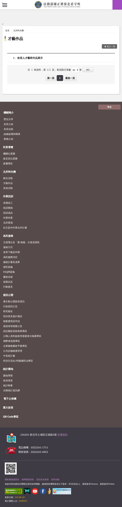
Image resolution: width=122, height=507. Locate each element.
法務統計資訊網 (11, 390)
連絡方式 (8, 247)
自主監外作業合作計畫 (15, 227)
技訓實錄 (8, 207)
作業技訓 (8, 196)
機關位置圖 (9, 153)
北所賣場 (8, 222)
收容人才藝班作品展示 (30, 58)
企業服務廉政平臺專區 (15, 345)
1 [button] (60, 78)
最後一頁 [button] (70, 78)
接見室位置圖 (10, 158)
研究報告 (8, 311)
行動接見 (8, 286)
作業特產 (8, 217)
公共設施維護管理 (12, 350)
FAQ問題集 (9, 271)
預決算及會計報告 (12, 316)
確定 (88, 70)
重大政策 (8, 407)
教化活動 (8, 178)
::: (2, 2)
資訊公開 (8, 294)
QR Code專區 (10, 416)
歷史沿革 (8, 119)
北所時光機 (18, 30)
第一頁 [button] (50, 78)
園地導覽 (8, 375)
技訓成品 (8, 212)
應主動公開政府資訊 (14, 301)
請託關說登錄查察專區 (15, 331)
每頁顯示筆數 (64, 69)
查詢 (117, 5)
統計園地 (8, 368)
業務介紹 (8, 138)
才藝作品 (15, 38)
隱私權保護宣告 (12, 479)
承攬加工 (8, 202)
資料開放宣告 (28, 479)
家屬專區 (8, 163)
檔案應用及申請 (11, 321)
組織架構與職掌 (12, 133)
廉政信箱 (8, 276)
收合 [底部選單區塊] (109, 107)
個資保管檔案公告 (12, 326)
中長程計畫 (9, 355)
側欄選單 (4, 5)
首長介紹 (8, 124)
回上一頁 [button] (111, 46)
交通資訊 (62, 434)
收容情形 (8, 380)
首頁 (7, 30)
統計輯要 (8, 385)
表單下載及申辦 (11, 252)
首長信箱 (8, 129)
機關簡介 (8, 112)
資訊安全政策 (42, 479)
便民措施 (8, 266)
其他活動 (8, 188)
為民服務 (8, 235)
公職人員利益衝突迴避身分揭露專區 (22, 335)
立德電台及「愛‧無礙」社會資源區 (21, 242)
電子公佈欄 (9, 398)
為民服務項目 (10, 257)
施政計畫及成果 (11, 262)
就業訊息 (8, 281)
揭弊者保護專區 (11, 340)
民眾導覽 (8, 147)
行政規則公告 (10, 306)
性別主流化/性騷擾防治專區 (18, 360)
